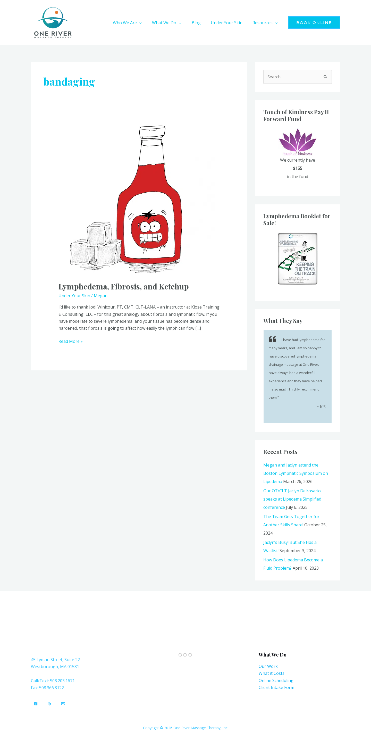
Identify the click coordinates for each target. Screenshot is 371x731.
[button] (147, 23)
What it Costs (271, 673)
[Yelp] (49, 704)
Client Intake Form (276, 687)
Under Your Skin (74, 295)
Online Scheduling (276, 680)
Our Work (268, 666)
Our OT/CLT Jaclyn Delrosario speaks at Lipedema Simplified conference (292, 499)
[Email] (63, 704)
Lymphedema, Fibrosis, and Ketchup (123, 286)
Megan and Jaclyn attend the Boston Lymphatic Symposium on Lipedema (295, 473)
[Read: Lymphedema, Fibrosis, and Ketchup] (139, 199)
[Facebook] (36, 704)
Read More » (70, 341)
